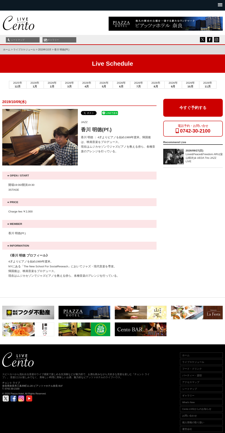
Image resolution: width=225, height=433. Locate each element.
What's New (188, 402)
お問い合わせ (189, 416)
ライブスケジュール (193, 362)
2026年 (34, 84)
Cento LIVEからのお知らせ (196, 409)
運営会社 (187, 429)
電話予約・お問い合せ (193, 129)
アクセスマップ (190, 382)
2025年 (17, 84)
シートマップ (17, 40)
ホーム (6, 49)
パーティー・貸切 (192, 375)
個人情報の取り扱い (193, 422)
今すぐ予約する (192, 108)
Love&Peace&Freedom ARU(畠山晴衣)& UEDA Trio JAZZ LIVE (204, 158)
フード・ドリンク (192, 369)
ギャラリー (53, 40)
